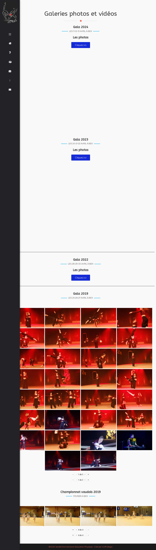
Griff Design (107, 547)
